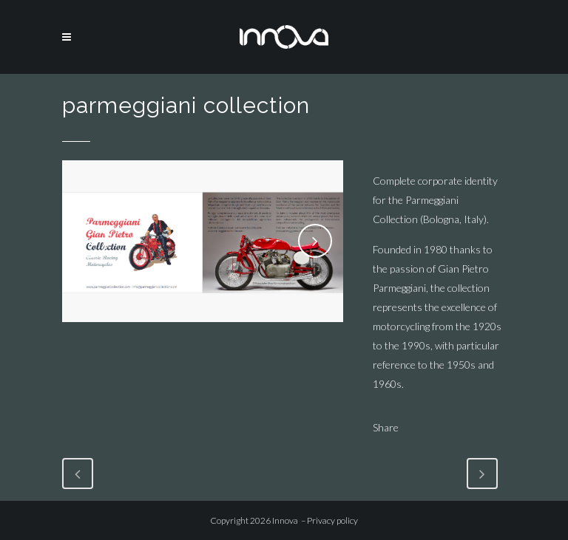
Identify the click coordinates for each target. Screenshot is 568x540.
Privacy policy (332, 520)
